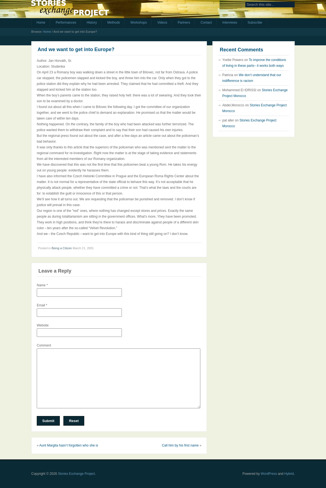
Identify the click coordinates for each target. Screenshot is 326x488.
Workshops (138, 22)
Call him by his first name (180, 445)
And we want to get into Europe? (76, 49)
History (92, 22)
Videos (162, 22)
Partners (184, 22)
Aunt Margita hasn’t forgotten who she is (68, 445)
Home (40, 22)
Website (43, 325)
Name (42, 285)
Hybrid (289, 474)
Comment (44, 345)
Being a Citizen (62, 248)
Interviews (229, 22)
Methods (113, 22)
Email (42, 305)
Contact (206, 22)
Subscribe (255, 22)
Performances (66, 22)
